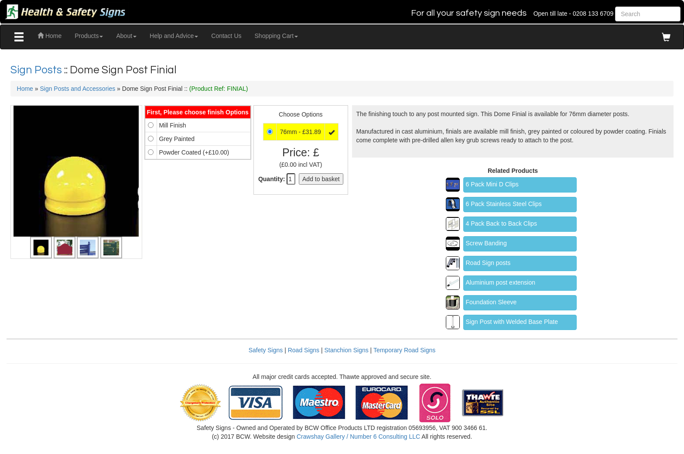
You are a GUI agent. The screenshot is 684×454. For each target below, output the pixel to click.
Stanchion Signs (347, 350)
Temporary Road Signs (404, 350)
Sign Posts (37, 70)
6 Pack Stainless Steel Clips (504, 203)
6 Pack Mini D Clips (492, 184)
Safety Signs (266, 350)
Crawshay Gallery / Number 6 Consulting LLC (358, 436)
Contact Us (226, 35)
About (126, 35)
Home (50, 35)
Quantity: (271, 178)
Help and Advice (174, 35)
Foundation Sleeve (491, 302)
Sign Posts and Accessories (77, 88)
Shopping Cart (276, 35)
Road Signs (303, 350)
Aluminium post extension (501, 282)
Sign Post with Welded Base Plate (512, 321)
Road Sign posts (488, 262)
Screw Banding (486, 243)
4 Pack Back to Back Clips (501, 223)
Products (89, 35)
